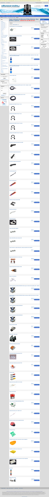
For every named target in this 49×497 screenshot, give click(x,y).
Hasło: (2, 90)
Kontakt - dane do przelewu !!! (10, 488)
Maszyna (2, 44)
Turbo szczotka (3, 49)
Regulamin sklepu (3, 488)
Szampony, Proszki (3, 53)
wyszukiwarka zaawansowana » (4, 79)
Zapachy (2, 52)
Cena (18, 24)
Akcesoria (2, 45)
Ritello (1, 30)
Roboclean (2, 29)
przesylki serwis (16, 488)
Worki (2, 48)
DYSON (2, 39)
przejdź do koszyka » (44, 22)
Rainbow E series (3, 23)
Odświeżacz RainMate (3, 57)
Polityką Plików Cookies (17, 0)
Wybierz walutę (44, 41)
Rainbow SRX (2, 28)
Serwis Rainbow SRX (3, 65)
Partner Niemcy (21, 488)
